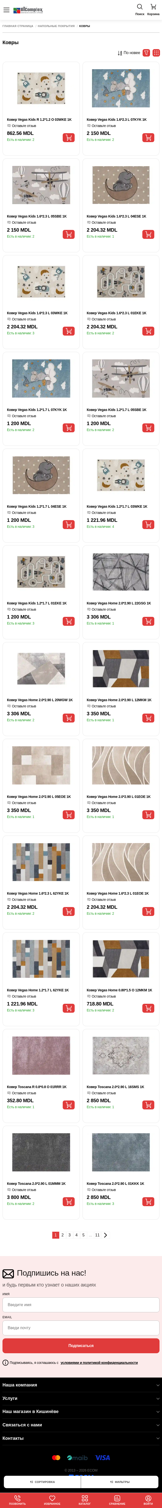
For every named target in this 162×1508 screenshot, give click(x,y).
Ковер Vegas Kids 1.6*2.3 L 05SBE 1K (37, 216)
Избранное (52, 1500)
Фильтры (120, 1482)
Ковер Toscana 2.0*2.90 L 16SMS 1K (115, 1087)
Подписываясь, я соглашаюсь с (74, 1363)
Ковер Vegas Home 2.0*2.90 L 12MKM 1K (119, 700)
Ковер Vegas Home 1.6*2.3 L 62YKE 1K (38, 893)
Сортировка (42, 1482)
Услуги (81, 1398)
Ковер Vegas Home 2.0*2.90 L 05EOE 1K (39, 797)
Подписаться (81, 1346)
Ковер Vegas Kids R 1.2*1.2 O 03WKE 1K (39, 120)
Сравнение (117, 1500)
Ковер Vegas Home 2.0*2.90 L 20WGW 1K (40, 700)
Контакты (81, 1438)
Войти (148, 1500)
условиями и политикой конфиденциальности (99, 1363)
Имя (6, 1294)
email (7, 1317)
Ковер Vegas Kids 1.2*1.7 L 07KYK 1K (37, 410)
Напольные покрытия (56, 26)
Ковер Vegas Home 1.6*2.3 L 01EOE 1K (118, 893)
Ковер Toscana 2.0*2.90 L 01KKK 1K (115, 1184)
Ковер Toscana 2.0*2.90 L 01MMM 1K (36, 1184)
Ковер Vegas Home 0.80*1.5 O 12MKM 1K (119, 990)
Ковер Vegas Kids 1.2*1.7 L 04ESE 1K (36, 506)
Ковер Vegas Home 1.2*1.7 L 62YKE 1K (38, 990)
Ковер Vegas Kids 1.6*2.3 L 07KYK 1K (117, 120)
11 (97, 1235)
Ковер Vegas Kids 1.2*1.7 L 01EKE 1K (37, 603)
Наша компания (81, 1384)
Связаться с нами (81, 1424)
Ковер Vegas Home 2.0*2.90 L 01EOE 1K (119, 797)
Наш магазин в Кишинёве (81, 1411)
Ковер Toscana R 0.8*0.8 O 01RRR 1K (36, 1087)
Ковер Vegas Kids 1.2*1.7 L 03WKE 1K (117, 506)
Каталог (85, 1500)
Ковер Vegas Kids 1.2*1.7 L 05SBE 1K (117, 410)
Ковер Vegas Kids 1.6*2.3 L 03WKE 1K (37, 313)
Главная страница (17, 26)
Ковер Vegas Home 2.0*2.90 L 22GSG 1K (119, 603)
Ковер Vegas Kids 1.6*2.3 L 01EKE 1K (117, 313)
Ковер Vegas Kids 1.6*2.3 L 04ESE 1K (116, 216)
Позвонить (17, 1500)
